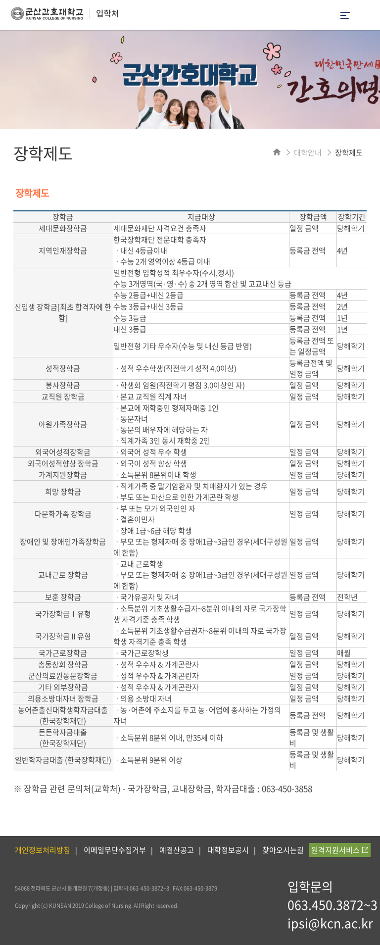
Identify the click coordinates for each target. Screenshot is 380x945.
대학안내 (308, 152)
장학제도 (349, 152)
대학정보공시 (228, 850)
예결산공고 (176, 850)
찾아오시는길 (283, 850)
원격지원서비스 (339, 850)
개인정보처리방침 (42, 850)
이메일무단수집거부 (115, 850)
